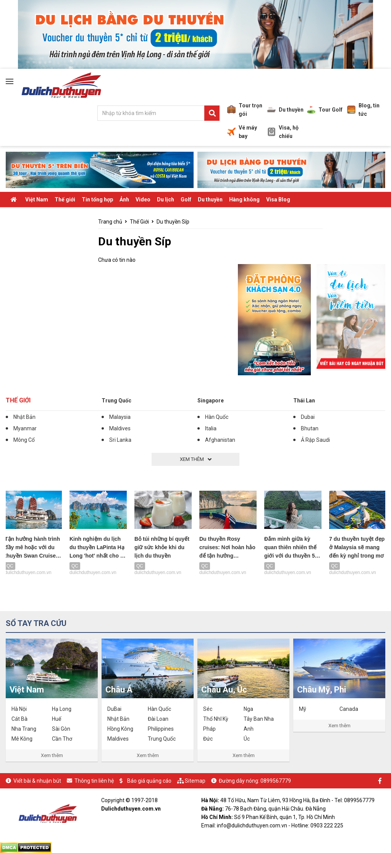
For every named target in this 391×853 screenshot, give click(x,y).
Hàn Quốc (216, 417)
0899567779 (275, 781)
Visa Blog (278, 199)
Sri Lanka (120, 440)
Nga (248, 709)
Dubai (308, 417)
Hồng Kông (120, 729)
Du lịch (165, 199)
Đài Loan (158, 719)
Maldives (120, 428)
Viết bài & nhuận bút (37, 781)
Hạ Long (61, 709)
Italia (211, 428)
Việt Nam (36, 199)
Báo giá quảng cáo (149, 781)
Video (143, 199)
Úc (247, 739)
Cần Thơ (62, 739)
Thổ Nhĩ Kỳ (215, 719)
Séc (207, 709)
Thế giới (65, 199)
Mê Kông (21, 739)
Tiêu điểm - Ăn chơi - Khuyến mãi (50, 215)
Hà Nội (19, 709)
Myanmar (25, 428)
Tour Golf (325, 109)
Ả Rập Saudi (315, 440)
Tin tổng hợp (97, 199)
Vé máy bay (242, 132)
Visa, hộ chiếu (283, 132)
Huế (56, 719)
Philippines (161, 729)
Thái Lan (304, 400)
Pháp (209, 729)
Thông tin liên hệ (94, 781)
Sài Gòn (61, 729)
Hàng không (244, 199)
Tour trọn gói (244, 109)
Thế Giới (18, 400)
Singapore (210, 400)
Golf (186, 199)
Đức (208, 739)
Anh (249, 729)
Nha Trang (23, 729)
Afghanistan (220, 440)
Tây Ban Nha (259, 719)
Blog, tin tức (363, 109)
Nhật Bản (24, 417)
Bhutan (309, 428)
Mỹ (302, 709)
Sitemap (195, 781)
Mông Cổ (24, 440)
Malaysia (120, 417)
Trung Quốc (116, 400)
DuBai (114, 709)
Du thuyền (285, 109)
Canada (348, 709)
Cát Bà (19, 719)
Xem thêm (52, 755)
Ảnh (124, 199)
